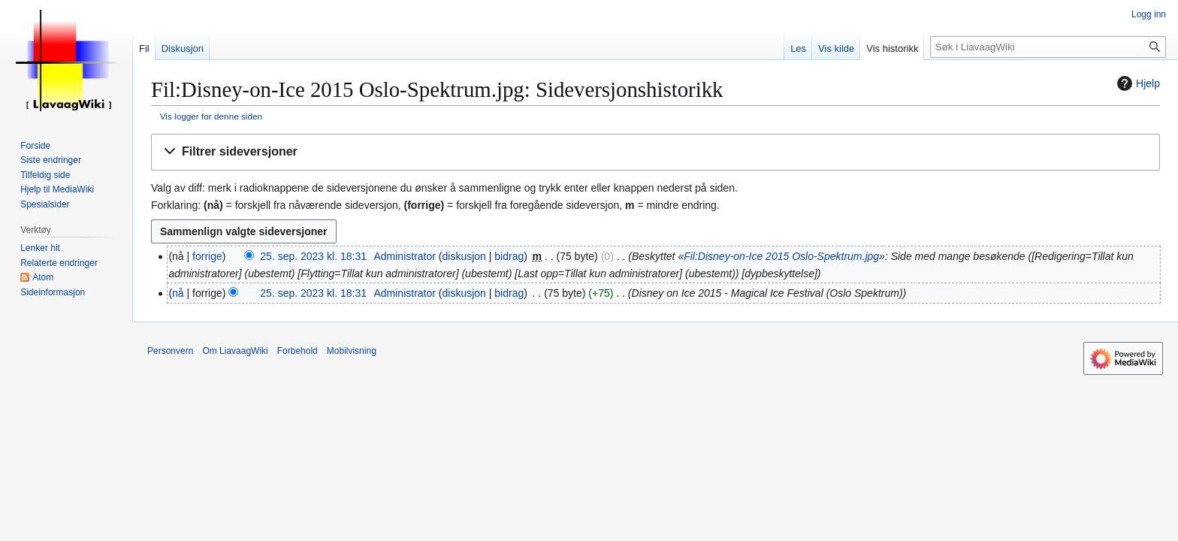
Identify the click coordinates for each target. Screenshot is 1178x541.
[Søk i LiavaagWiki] (1048, 47)
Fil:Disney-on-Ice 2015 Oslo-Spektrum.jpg (781, 256)
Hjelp (1136, 83)
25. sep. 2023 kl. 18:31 (313, 256)
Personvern (170, 351)
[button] (655, 152)
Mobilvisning (351, 351)
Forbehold (297, 351)
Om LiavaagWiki (234, 351)
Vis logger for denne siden (211, 116)
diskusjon (464, 256)
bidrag (509, 256)
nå (178, 293)
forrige (207, 256)
